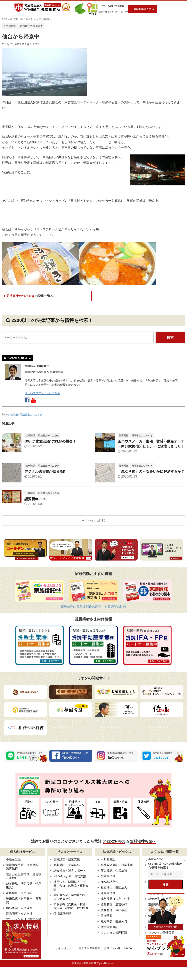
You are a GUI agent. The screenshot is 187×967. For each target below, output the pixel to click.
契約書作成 (108, 876)
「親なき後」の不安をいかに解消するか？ (151, 471)
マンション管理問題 (114, 932)
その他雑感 (11, 414)
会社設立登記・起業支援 (117, 865)
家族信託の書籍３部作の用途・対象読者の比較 (93, 606)
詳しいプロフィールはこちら (42, 393)
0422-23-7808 (114, 841)
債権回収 (106, 915)
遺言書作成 (108, 893)
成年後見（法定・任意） (117, 898)
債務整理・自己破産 (19, 908)
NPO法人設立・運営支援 (69, 876)
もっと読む (95, 520)
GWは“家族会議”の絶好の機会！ (50, 441)
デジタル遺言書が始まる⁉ (44, 471)
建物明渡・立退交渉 (19, 913)
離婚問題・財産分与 (114, 921)
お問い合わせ (112, 948)
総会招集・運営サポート (69, 870)
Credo (128, 948)
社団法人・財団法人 (114, 887)
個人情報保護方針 (89, 948)
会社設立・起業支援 (66, 859)
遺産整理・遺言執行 (114, 904)
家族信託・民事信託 (19, 893)
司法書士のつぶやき (28, 296)
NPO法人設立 (110, 881)
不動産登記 (13, 859)
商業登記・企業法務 (66, 865)
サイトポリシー (64, 948)
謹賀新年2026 (35, 499)
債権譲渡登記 (62, 913)
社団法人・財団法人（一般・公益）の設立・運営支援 (71, 885)
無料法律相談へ (143, 841)
